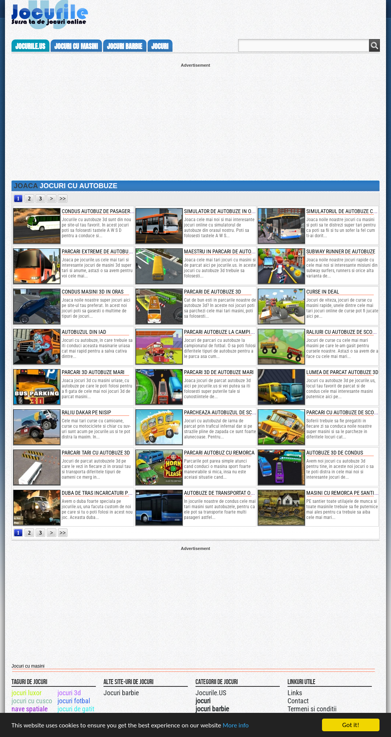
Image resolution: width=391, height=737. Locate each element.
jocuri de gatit (76, 709)
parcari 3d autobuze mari (93, 372)
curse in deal (322, 292)
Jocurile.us (30, 46)
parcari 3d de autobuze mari (219, 372)
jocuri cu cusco (32, 701)
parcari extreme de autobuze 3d (101, 251)
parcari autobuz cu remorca (219, 453)
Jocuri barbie (121, 693)
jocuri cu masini (76, 46)
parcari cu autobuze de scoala (344, 412)
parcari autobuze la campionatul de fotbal (238, 332)
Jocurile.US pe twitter (238, 692)
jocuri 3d (69, 693)
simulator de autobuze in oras (222, 211)
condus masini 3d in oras (92, 292)
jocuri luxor (26, 693)
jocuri (159, 46)
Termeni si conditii (312, 709)
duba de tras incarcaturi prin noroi (106, 493)
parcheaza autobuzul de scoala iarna (231, 412)
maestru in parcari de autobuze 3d (226, 251)
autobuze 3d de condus (334, 453)
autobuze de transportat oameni (224, 493)
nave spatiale (30, 709)
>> (63, 199)
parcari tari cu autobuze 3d (96, 453)
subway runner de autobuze (340, 251)
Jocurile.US (211, 693)
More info (236, 725)
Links (295, 693)
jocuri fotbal (74, 701)
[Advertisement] (196, 121)
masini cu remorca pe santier (343, 493)
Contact (298, 701)
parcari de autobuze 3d (212, 292)
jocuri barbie (124, 46)
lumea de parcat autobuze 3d (342, 372)
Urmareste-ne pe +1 (231, 692)
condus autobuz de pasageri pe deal (106, 211)
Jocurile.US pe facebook (246, 692)
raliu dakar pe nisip (86, 412)
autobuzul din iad (84, 332)
